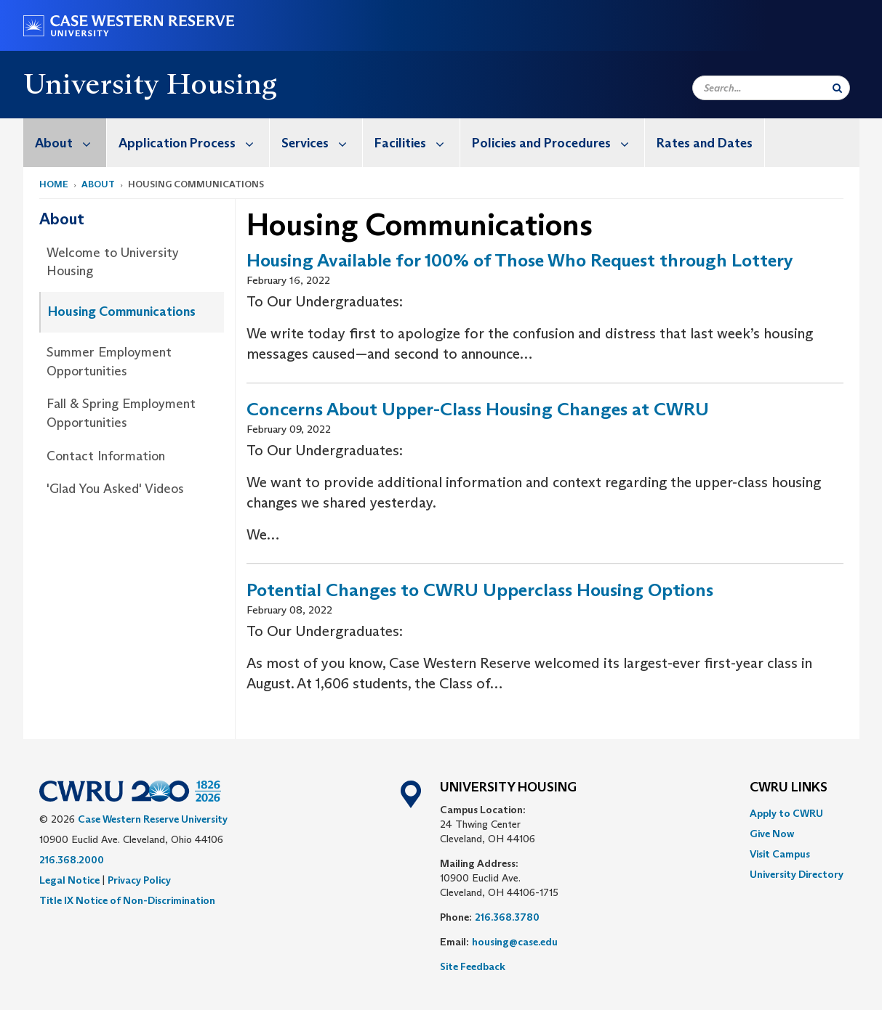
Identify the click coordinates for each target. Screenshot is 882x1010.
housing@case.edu (515, 941)
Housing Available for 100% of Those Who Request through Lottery (519, 260)
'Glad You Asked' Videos (115, 489)
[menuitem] (65, 142)
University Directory (796, 874)
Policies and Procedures (558, 142)
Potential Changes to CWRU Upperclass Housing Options (479, 590)
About (70, 142)
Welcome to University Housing (113, 262)
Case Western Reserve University (153, 819)
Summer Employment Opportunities (109, 361)
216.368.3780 (507, 917)
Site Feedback (472, 966)
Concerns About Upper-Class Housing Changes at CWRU (477, 409)
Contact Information (106, 456)
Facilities (417, 142)
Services (321, 142)
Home (53, 184)
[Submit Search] (837, 88)
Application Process (194, 142)
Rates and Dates (705, 143)
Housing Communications (122, 311)
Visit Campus (780, 853)
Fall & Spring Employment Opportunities (121, 413)
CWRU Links (788, 788)
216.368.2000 (71, 859)
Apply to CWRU (786, 813)
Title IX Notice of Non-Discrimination (127, 900)
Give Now (772, 833)
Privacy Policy (139, 880)
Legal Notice (69, 880)
